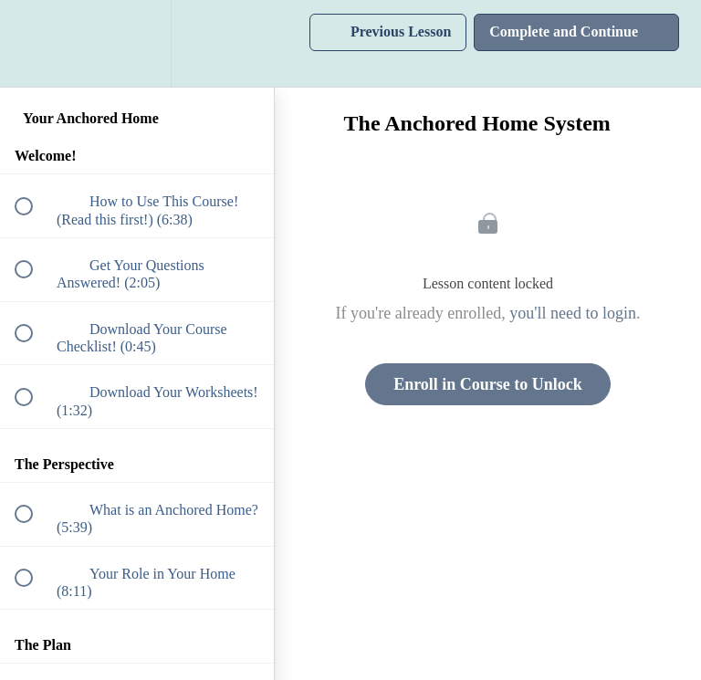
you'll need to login (572, 313)
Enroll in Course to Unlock (487, 384)
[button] (34, 43)
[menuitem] (137, 43)
